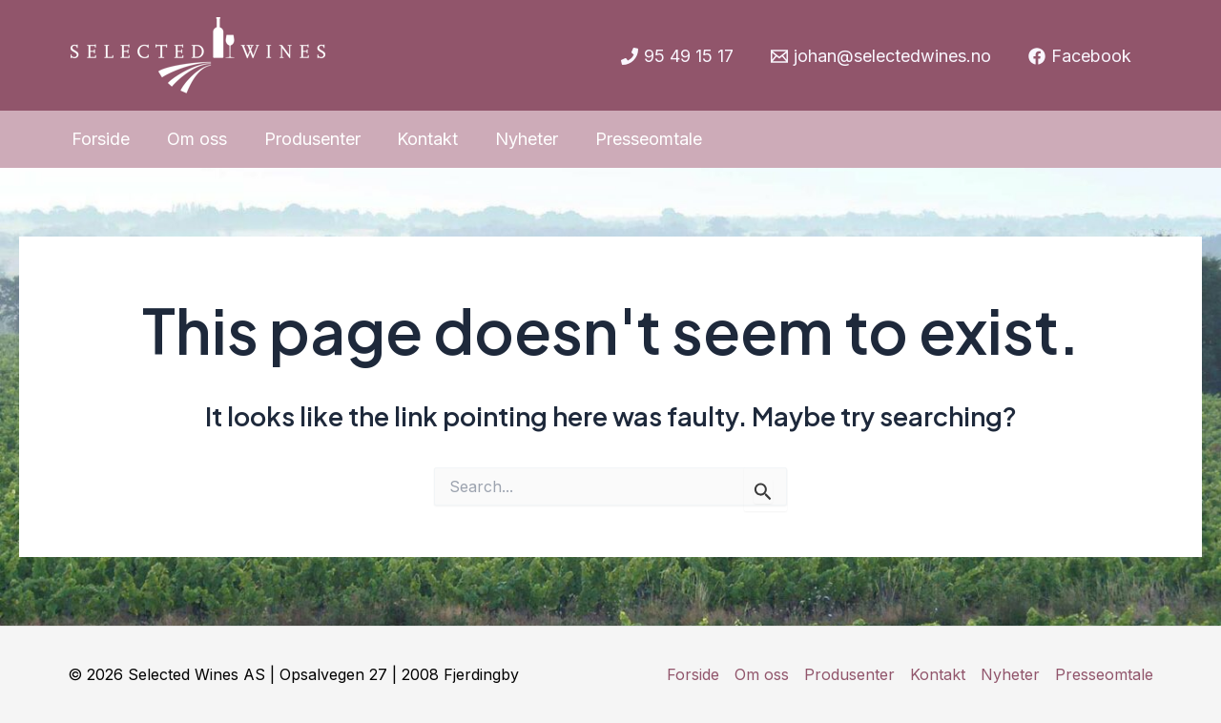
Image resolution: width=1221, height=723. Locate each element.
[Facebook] (1080, 56)
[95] (676, 56)
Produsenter (849, 674)
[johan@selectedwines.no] (881, 56)
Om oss (762, 674)
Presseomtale (1104, 674)
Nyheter (1010, 674)
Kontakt (937, 674)
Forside (693, 674)
